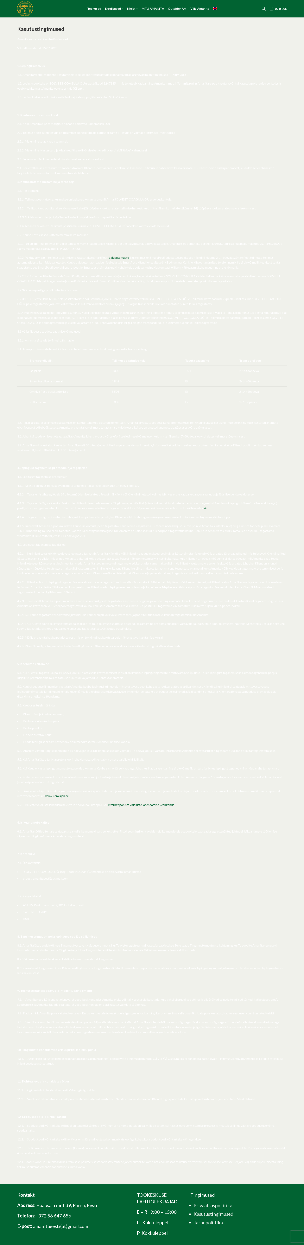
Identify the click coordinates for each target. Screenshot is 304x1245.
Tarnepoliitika (208, 1222)
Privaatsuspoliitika (213, 1205)
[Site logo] (25, 8)
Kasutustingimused (213, 1214)
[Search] (264, 8)
